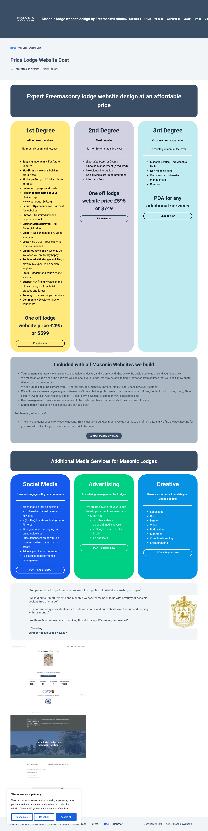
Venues (158, 18)
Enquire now (40, 343)
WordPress (173, 18)
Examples (135, 18)
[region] (44, 806)
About (122, 18)
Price (198, 18)
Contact (118, 824)
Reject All (44, 817)
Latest (187, 18)
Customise (22, 817)
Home (111, 18)
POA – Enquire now (40, 569)
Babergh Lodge (32, 228)
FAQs (147, 18)
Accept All (66, 817)
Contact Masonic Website (104, 435)
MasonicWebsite (182, 823)
